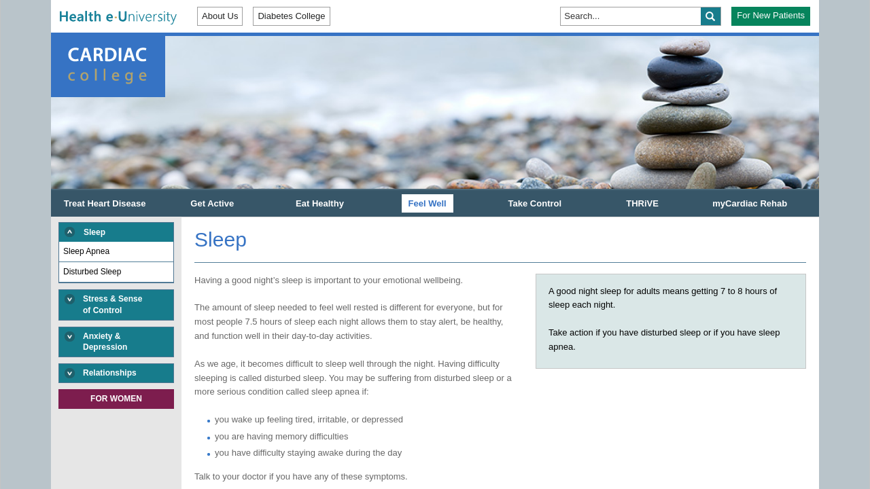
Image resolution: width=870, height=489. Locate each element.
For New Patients (771, 15)
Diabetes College (291, 16)
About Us (220, 16)
